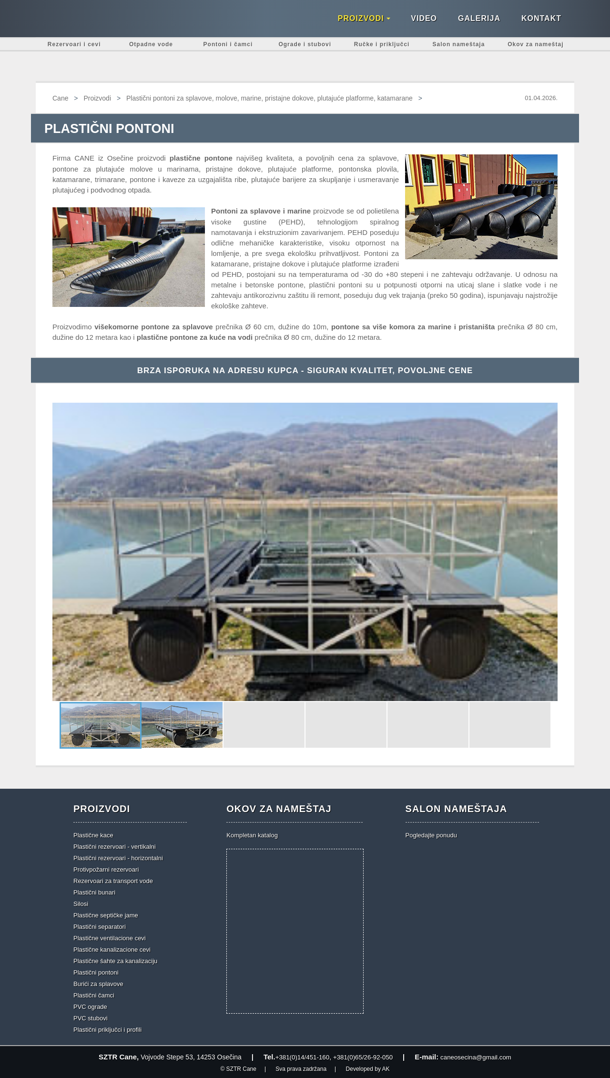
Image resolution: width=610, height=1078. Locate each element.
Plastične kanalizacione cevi (112, 948)
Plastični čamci (93, 994)
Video (424, 24)
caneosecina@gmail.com (479, 1056)
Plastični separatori (99, 925)
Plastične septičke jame (105, 914)
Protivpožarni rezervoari (106, 868)
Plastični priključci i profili (107, 1028)
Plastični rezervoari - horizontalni (118, 857)
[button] (61, 551)
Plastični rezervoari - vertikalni (114, 845)
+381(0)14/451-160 (298, 1056)
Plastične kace (93, 834)
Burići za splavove (98, 982)
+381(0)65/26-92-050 (362, 1056)
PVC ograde (90, 1005)
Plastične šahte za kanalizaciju (115, 960)
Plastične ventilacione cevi (109, 937)
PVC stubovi (90, 1017)
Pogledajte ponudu (431, 834)
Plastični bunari (94, 891)
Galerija (479, 24)
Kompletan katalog (252, 834)
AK (386, 1067)
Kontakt (541, 24)
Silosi (80, 902)
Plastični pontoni (96, 971)
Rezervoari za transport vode (113, 880)
